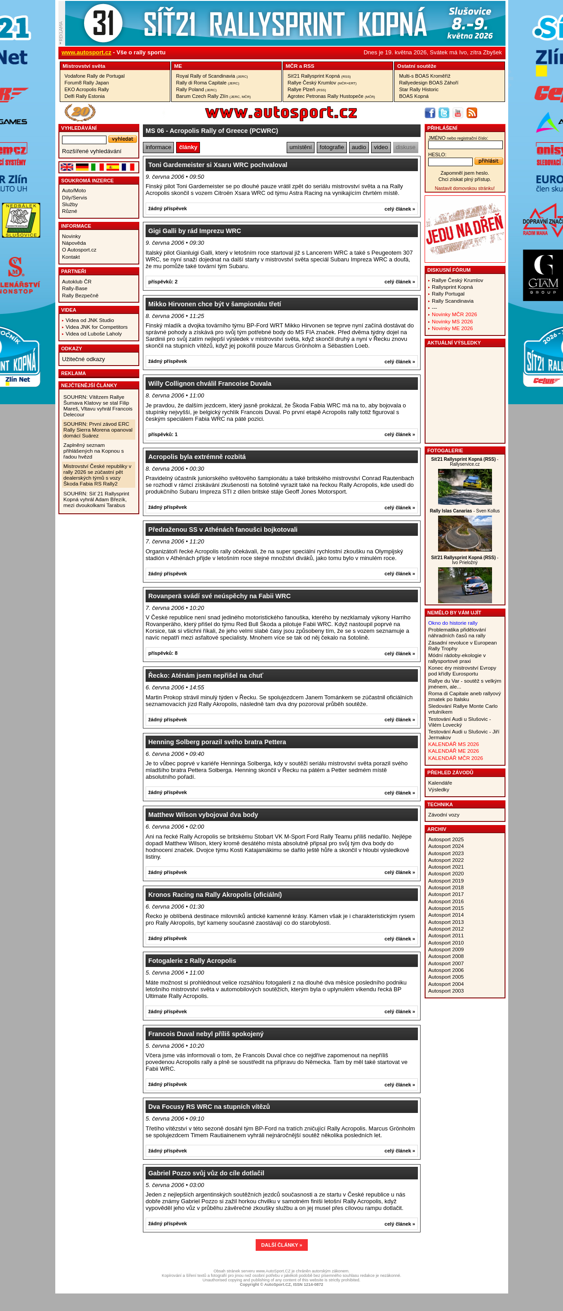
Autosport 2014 (446, 915)
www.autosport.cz (86, 52)
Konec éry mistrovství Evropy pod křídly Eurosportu (462, 670)
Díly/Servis (74, 197)
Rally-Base (75, 288)
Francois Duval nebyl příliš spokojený (206, 1033)
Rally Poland (196, 89)
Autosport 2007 (446, 963)
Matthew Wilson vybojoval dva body (203, 814)
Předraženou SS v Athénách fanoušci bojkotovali (222, 529)
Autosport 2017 (446, 894)
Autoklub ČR (77, 281)
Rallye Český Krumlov (322, 82)
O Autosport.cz (79, 249)
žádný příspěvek (167, 208)
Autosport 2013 (446, 922)
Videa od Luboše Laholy (94, 333)
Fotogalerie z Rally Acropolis (192, 960)
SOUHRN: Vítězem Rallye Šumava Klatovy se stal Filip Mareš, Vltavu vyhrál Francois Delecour (98, 405)
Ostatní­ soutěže (416, 66)
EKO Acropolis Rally (87, 89)
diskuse (406, 147)
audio (359, 147)
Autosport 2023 (446, 853)
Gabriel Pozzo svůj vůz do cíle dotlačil (206, 1173)
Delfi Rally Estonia (85, 96)
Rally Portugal (448, 293)
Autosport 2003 (446, 990)
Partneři (73, 271)
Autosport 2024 (446, 846)
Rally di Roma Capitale (207, 82)
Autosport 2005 (446, 977)
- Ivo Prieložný (465, 560)
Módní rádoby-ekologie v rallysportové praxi (457, 658)
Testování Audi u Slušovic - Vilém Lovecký (459, 722)
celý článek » (400, 209)
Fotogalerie (445, 450)
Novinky (71, 236)
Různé (69, 211)
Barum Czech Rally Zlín (213, 96)
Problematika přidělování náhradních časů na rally (457, 632)
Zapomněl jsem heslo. (464, 173)
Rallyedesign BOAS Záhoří (428, 82)
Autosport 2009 (446, 949)
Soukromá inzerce (87, 180)
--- (434, 307)
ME (178, 66)
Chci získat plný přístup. (465, 179)
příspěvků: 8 (162, 653)
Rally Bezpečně (80, 295)
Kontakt (71, 257)
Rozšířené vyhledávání (91, 151)
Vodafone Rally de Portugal (95, 76)
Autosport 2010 (446, 942)
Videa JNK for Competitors (97, 327)
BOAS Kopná (414, 96)
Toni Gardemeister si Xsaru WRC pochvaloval (218, 164)
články (188, 147)
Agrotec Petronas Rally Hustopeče (331, 96)
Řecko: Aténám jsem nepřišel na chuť (205, 675)
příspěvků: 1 (162, 434)
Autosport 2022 (446, 860)
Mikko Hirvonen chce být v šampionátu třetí (214, 304)
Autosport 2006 (446, 970)
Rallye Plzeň (307, 89)
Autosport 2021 (446, 867)
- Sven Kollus (465, 510)
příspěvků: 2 (162, 281)
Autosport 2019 (446, 880)
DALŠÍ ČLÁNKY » (281, 1245)
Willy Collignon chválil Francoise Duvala (209, 383)
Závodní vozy (444, 814)
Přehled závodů (450, 772)
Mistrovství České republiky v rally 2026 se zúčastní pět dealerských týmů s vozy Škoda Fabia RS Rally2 (97, 474)
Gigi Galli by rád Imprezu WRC (194, 230)
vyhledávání (79, 128)
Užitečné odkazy (83, 359)
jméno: (458, 138)
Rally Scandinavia (453, 301)
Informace (76, 226)
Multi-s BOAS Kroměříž (424, 76)
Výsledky (438, 789)
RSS (308, 66)
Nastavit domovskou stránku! (465, 188)
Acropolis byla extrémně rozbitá (197, 456)
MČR (292, 66)
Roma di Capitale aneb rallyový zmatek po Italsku (464, 696)
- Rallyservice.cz (465, 462)
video (381, 147)
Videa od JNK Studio (90, 320)
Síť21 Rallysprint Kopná (319, 76)
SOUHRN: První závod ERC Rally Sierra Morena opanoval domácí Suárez (98, 429)
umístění (300, 147)
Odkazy (71, 348)
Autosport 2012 (446, 928)
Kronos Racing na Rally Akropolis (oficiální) (215, 894)
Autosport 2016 (446, 901)
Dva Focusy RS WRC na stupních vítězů (209, 1106)
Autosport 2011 (446, 935)
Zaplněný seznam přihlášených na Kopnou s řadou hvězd (93, 450)
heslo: (437, 154)
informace (158, 147)
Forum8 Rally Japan (87, 82)
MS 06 (155, 130)
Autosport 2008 (446, 956)
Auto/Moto (74, 190)
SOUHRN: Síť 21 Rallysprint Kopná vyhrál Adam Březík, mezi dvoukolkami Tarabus (96, 499)
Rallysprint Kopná (452, 287)
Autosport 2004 (446, 984)
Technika (440, 804)
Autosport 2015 (446, 908)
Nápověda (74, 243)
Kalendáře (440, 783)
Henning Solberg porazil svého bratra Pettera (217, 742)
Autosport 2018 (446, 887)
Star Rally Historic (419, 89)
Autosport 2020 (446, 873)
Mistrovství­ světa (83, 66)
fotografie (332, 147)
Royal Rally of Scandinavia (212, 76)
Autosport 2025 (446, 839)
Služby (70, 204)
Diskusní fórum (448, 270)
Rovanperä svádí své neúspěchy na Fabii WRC (219, 596)
